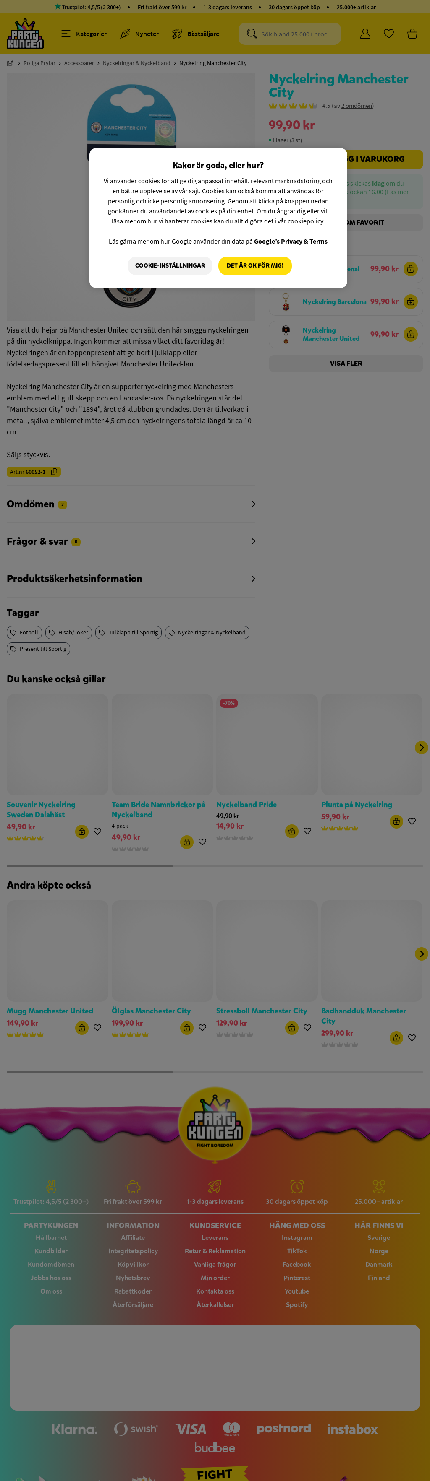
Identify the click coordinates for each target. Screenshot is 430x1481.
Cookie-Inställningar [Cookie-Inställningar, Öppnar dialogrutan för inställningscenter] (170, 266)
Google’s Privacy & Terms (291, 241)
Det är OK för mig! (255, 266)
